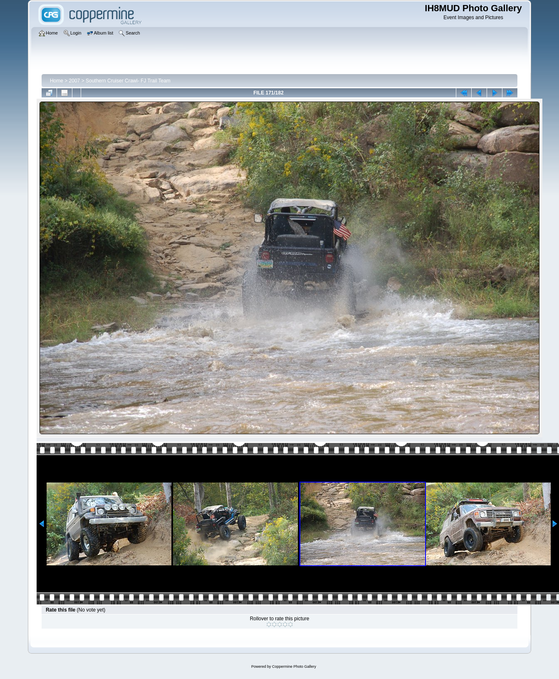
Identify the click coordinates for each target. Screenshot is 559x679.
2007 (74, 81)
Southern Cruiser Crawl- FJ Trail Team (128, 81)
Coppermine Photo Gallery (294, 666)
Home (56, 81)
